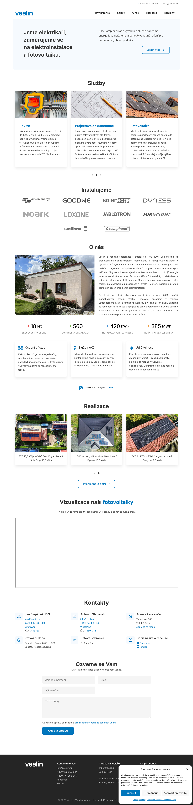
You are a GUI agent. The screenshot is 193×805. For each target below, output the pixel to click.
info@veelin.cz (32, 619)
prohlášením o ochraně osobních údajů (95, 722)
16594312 (91, 630)
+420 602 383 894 (35, 623)
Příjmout (131, 793)
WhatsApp (30, 626)
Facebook (143, 643)
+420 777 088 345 (90, 623)
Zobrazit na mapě (145, 626)
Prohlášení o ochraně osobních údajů (161, 800)
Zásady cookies (139, 800)
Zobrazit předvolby (175, 793)
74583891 (35, 630)
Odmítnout (151, 793)
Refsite (142, 646)
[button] (187, 769)
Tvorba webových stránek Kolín (91, 800)
